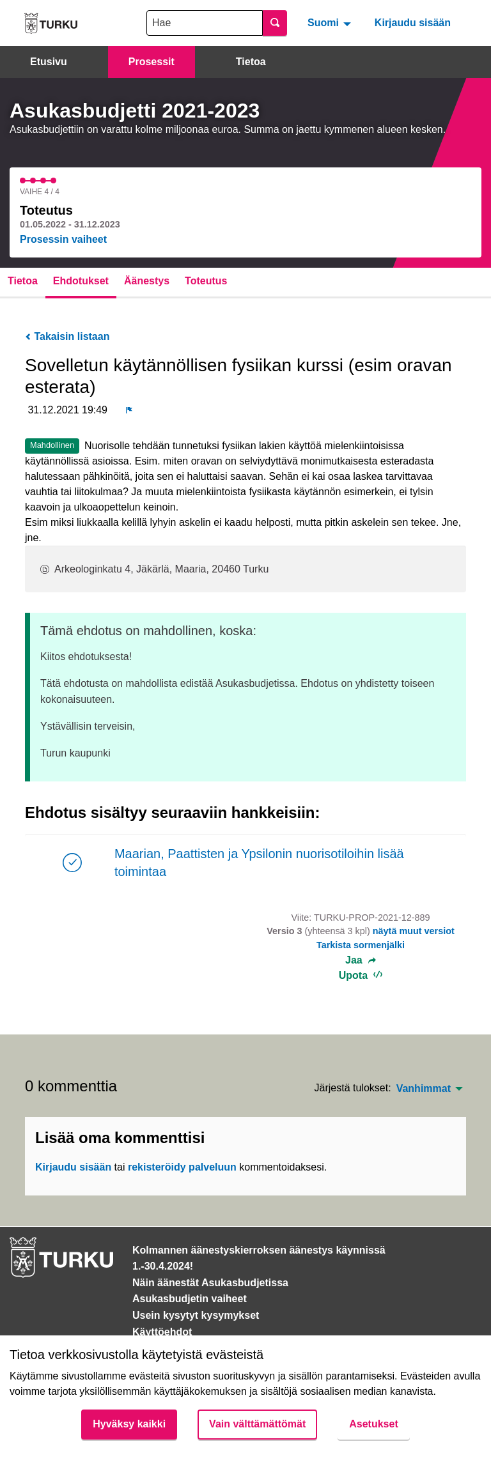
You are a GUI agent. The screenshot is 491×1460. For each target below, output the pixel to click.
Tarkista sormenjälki (360, 945)
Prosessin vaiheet (63, 239)
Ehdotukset (81, 280)
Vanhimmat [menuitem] (423, 1089)
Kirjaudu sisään (413, 22)
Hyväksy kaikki (129, 1423)
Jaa (360, 960)
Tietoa (251, 61)
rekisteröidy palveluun (182, 1167)
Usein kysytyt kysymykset (195, 1315)
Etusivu (48, 61)
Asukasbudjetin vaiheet (189, 1298)
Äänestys (146, 280)
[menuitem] (331, 23)
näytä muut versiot (414, 931)
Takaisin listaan (67, 336)
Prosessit (152, 61)
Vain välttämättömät (257, 1423)
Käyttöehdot (162, 1331)
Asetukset (373, 1423)
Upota (361, 975)
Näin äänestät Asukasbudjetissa (210, 1282)
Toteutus (206, 280)
